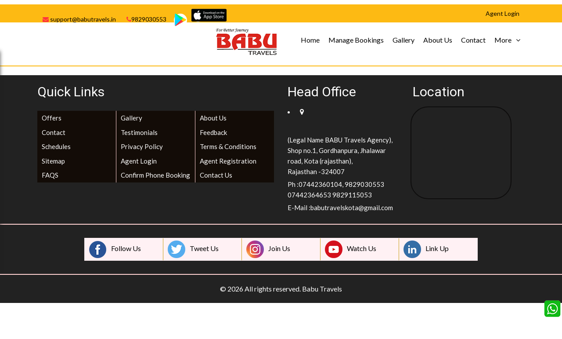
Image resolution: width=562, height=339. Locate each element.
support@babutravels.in (79, 19)
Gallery (403, 40)
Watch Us (350, 249)
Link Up (426, 249)
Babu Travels (322, 288)
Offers (51, 118)
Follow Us (115, 249)
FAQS (50, 175)
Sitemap (53, 161)
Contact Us (216, 175)
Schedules (56, 146)
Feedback (213, 132)
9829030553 (146, 19)
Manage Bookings (356, 40)
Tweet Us (193, 249)
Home (310, 40)
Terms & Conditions (228, 146)
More (503, 40)
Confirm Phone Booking (155, 175)
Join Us (268, 249)
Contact (473, 40)
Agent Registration (228, 161)
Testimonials (139, 132)
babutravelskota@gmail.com (351, 207)
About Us (437, 40)
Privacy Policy (142, 146)
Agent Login (139, 161)
